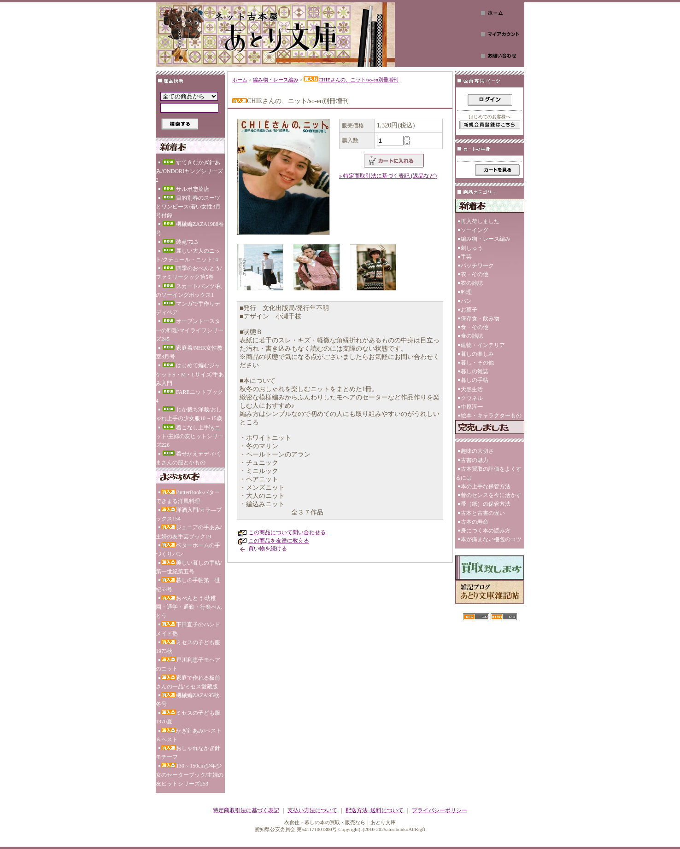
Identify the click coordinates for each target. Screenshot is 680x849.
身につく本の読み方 (485, 530)
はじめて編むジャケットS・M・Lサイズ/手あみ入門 (190, 374)
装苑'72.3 (179, 242)
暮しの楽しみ (477, 354)
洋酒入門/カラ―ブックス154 (189, 514)
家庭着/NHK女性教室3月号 (189, 352)
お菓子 (469, 309)
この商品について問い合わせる (287, 532)
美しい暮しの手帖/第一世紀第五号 (189, 567)
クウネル (472, 398)
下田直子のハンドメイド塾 (188, 628)
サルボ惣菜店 (185, 189)
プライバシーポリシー (439, 810)
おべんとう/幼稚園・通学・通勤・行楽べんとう (189, 607)
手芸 (466, 257)
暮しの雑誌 (474, 371)
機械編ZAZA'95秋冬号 (187, 699)
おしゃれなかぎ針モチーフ (188, 752)
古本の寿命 (474, 522)
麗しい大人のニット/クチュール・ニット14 (188, 255)
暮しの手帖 (474, 380)
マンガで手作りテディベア (188, 308)
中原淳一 (472, 407)
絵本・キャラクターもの (491, 415)
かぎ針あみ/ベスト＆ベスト (189, 735)
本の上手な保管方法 (485, 486)
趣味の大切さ (477, 451)
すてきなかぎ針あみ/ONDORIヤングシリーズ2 (189, 171)
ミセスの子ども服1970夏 (188, 717)
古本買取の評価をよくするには (488, 473)
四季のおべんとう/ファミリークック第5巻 (189, 272)
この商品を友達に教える (278, 540)
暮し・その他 (477, 362)
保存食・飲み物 (480, 318)
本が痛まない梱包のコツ (491, 539)
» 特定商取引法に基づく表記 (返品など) (388, 176)
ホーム (239, 79)
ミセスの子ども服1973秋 (188, 646)
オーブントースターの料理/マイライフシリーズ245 (189, 330)
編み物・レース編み (276, 79)
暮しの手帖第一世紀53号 (188, 584)
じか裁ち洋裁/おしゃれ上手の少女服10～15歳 (189, 414)
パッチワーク (477, 265)
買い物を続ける (267, 548)
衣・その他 (474, 274)
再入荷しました (480, 221)
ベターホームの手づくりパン (188, 549)
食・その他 (474, 327)
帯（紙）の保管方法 (485, 504)
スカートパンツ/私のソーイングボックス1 (189, 290)
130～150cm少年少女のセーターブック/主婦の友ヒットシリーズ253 (189, 774)
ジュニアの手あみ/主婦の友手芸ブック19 (189, 531)
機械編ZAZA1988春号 (190, 228)
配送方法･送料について (375, 810)
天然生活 (472, 389)
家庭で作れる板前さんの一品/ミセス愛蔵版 (188, 682)
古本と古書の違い (483, 513)
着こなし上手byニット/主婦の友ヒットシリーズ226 (189, 436)
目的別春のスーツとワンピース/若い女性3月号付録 (188, 207)
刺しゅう (472, 248)
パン (466, 301)
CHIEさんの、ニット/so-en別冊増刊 (351, 79)
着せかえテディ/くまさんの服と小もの (189, 458)
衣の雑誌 (472, 283)
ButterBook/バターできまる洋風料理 (188, 496)
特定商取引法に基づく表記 (246, 810)
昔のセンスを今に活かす (491, 495)
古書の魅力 (474, 460)
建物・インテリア (483, 345)
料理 (466, 292)
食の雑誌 (472, 336)
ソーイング (474, 230)
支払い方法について (312, 810)
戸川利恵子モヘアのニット (188, 664)
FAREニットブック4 (189, 396)
